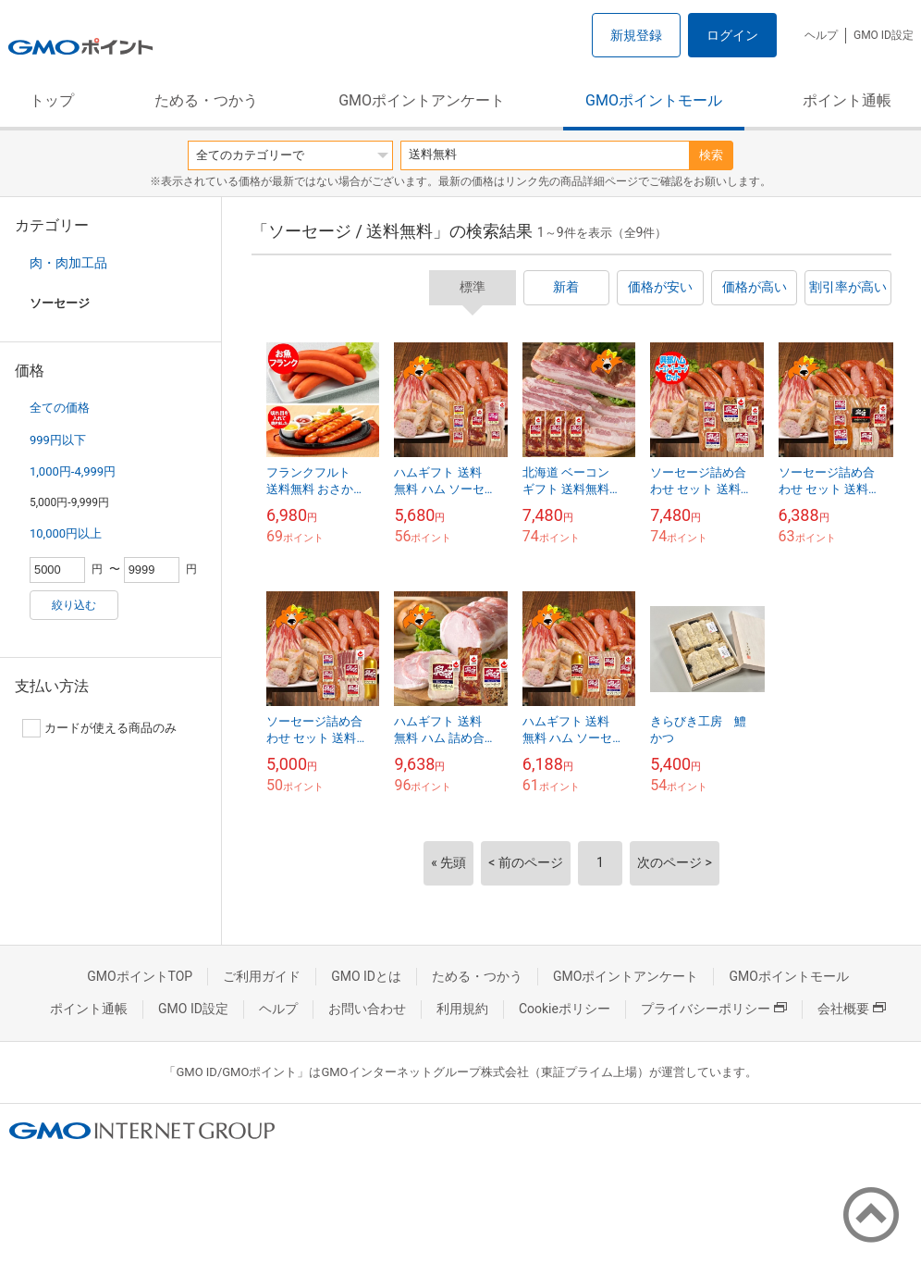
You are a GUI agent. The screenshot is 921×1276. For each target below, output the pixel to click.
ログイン (732, 35)
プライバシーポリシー (714, 1008)
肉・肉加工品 (68, 262)
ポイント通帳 (847, 100)
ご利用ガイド (262, 976)
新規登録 (636, 35)
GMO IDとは (366, 976)
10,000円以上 (66, 533)
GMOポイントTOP (139, 976)
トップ (52, 100)
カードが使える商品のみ (99, 728)
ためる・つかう (206, 100)
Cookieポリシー (564, 1008)
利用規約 (462, 1008)
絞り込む (74, 605)
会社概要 (851, 1008)
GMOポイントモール (653, 100)
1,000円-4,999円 (73, 471)
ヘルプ (821, 35)
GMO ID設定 (883, 35)
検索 (711, 155)
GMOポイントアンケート (421, 100)
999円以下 (58, 440)
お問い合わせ (367, 1008)
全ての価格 (60, 408)
